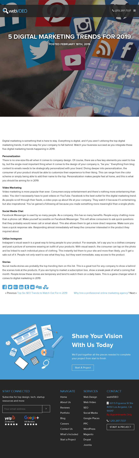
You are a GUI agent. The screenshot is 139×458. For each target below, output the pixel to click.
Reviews (65, 407)
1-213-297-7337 (117, 420)
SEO (85, 407)
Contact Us (66, 429)
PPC (85, 423)
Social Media (90, 412)
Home (63, 397)
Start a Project (68, 439)
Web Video (89, 402)
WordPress (89, 429)
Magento (88, 434)
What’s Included (69, 434)
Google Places (91, 418)
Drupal (87, 439)
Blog (62, 418)
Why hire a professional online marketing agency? (101, 293)
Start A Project (83, 367)
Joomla (87, 445)
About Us (65, 402)
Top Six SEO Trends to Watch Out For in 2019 (42, 293)
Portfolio (65, 412)
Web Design (90, 397)
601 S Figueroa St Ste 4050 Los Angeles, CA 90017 (120, 407)
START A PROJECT (120, 427)
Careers (64, 423)
